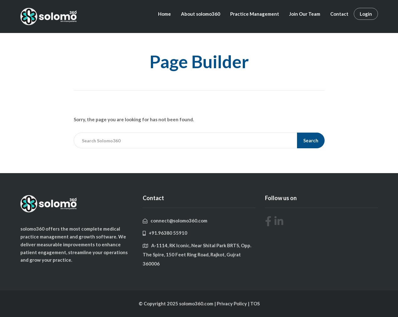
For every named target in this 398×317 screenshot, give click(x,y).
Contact (339, 14)
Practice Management (254, 14)
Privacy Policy (232, 303)
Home (164, 14)
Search (310, 140)
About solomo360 (200, 14)
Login (366, 14)
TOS (255, 303)
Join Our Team (304, 14)
